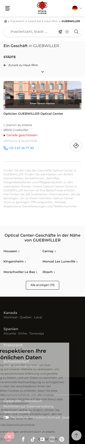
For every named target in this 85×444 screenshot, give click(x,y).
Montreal (10, 317)
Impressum (33, 401)
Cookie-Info (12, 401)
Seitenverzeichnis (17, 412)
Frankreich (13, 345)
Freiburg (19, 366)
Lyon (7, 350)
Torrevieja (36, 333)
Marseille (30, 350)
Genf (7, 366)
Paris (17, 350)
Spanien (11, 329)
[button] (9, 436)
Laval (38, 317)
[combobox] (42, 31)
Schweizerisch (16, 361)
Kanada (10, 313)
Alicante (10, 333)
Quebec (26, 317)
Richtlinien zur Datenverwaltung (28, 406)
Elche (22, 333)
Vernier (34, 366)
